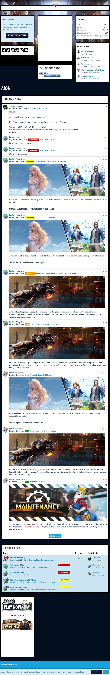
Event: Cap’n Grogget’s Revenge (44, 324)
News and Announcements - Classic (43, 590)
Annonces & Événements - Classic (43, 582)
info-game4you (101, 36)
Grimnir (46, 73)
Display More (55, 536)
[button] (2, 2)
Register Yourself (17, 35)
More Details (96, 672)
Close (106, 672)
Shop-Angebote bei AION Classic (38, 375)
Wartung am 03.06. (37, 482)
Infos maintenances (40, 567)
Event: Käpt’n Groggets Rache (42, 431)
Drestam (84, 60)
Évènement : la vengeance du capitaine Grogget (55, 273)
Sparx (12, 560)
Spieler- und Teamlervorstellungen (40, 560)
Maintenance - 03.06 (87, 58)
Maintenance (64, 565)
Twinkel (84, 54)
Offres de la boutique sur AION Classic (92, 70)
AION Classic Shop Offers (88, 76)
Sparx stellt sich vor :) (87, 51)
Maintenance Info (39, 575)
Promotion (65, 580)
